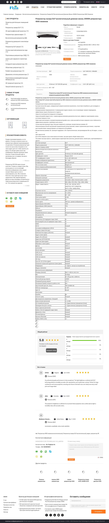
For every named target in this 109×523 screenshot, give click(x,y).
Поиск (78, 2)
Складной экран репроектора (15, 64)
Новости (94, 7)
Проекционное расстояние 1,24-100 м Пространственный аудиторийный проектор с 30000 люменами (30, 510)
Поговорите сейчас (89, 2)
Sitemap (5, 512)
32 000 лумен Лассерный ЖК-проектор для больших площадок (31, 500)
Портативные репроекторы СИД (16, 55)
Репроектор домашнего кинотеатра (17, 41)
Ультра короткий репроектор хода (16, 50)
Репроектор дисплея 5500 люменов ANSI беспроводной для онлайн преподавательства (97, 480)
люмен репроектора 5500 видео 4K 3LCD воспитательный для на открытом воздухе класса (69, 480)
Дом (27, 7)
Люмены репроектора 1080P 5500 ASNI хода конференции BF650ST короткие (41, 480)
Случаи (101, 7)
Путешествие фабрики (54, 7)
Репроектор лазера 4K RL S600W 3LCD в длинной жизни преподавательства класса (83, 480)
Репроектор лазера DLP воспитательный (74, 433)
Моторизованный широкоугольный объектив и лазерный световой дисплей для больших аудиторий (31, 505)
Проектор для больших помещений (17, 22)
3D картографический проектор (16, 31)
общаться (67, 59)
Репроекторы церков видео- (15, 34)
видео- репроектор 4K (93, 433)
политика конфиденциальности (14, 521)
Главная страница (8, 14)
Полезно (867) (52, 422)
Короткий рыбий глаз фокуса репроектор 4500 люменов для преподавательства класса (19, 100)
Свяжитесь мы (84, 7)
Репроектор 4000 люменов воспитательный (50, 433)
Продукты (35, 7)
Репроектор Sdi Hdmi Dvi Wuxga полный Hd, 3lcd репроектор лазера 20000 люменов (56, 501)
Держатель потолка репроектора (16, 74)
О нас (42, 7)
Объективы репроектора (13, 67)
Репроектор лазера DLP (13, 27)
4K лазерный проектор (13, 83)
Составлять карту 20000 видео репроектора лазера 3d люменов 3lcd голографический (56, 510)
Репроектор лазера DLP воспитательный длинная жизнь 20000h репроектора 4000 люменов (48, 52)
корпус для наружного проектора (16, 59)
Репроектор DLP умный (13, 47)
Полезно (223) (52, 376)
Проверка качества (70, 7)
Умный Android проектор (13, 86)
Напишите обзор (51, 350)
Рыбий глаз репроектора (13, 71)
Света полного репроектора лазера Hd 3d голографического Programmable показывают (56, 505)
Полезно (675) (52, 399)
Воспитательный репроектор (31, 14)
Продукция (18, 14)
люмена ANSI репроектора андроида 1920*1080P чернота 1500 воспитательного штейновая (55, 480)
